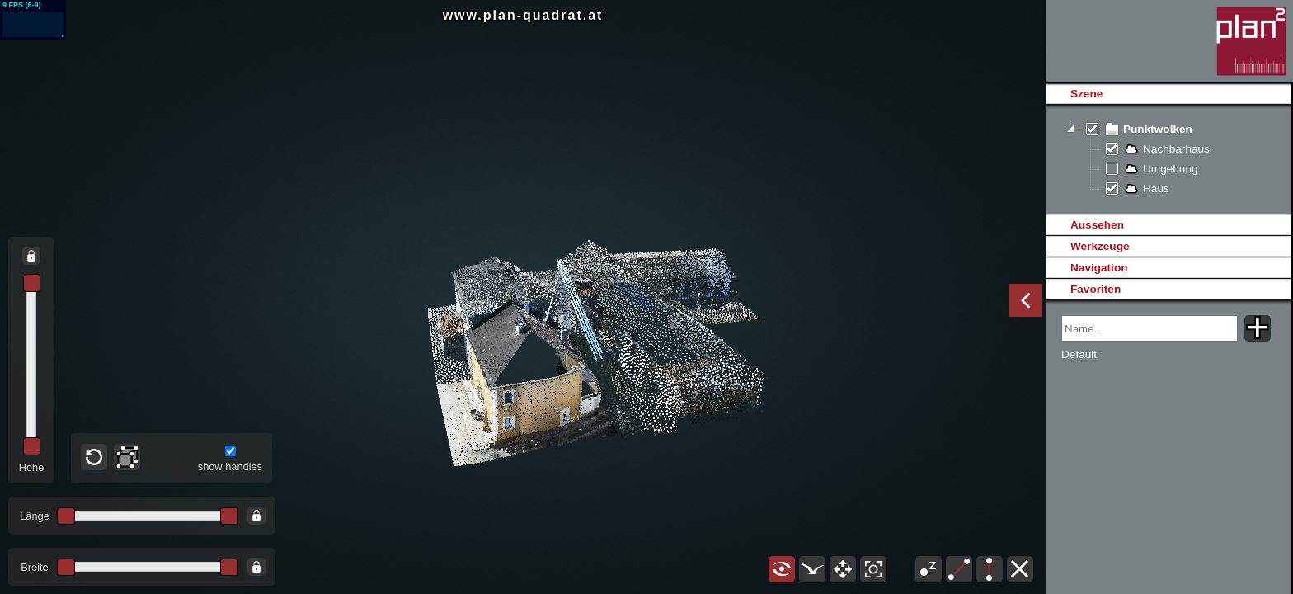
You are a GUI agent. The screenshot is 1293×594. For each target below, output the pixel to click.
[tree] (1168, 159)
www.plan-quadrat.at (523, 15)
